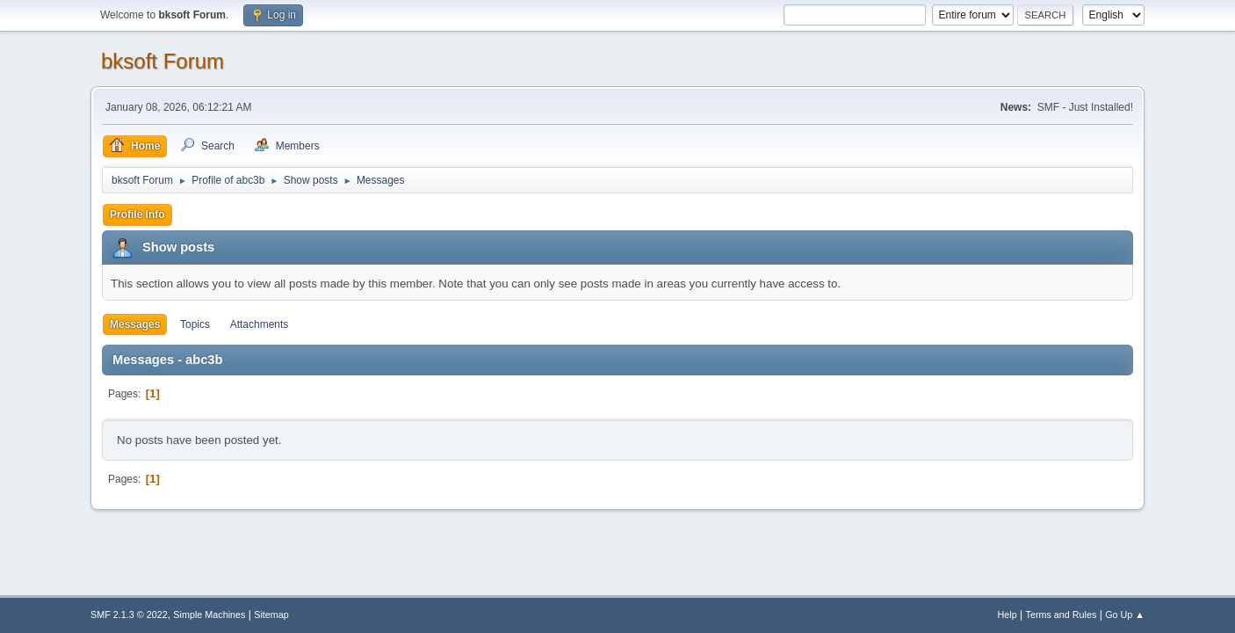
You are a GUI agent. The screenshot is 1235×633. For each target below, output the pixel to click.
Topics (195, 324)
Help (1007, 614)
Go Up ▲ (1125, 614)
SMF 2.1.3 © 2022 (129, 614)
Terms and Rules (1061, 614)
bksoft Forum (162, 61)
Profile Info (137, 214)
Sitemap (271, 614)
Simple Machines (209, 614)
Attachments (259, 324)
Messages (135, 324)
